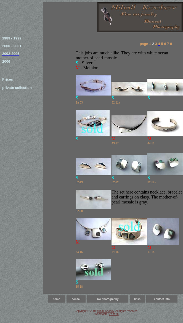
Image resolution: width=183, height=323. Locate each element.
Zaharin (114, 314)
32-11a (116, 102)
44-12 (151, 143)
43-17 (115, 143)
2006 (6, 61)
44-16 (115, 251)
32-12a (151, 182)
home (56, 299)
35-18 (79, 286)
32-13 (79, 182)
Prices (7, 79)
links (137, 299)
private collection (17, 88)
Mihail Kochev (105, 311)
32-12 (115, 182)
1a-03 (79, 102)
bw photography (108, 299)
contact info (162, 299)
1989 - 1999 (11, 38)
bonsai (75, 299)
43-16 (79, 251)
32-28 (79, 211)
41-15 (151, 251)
